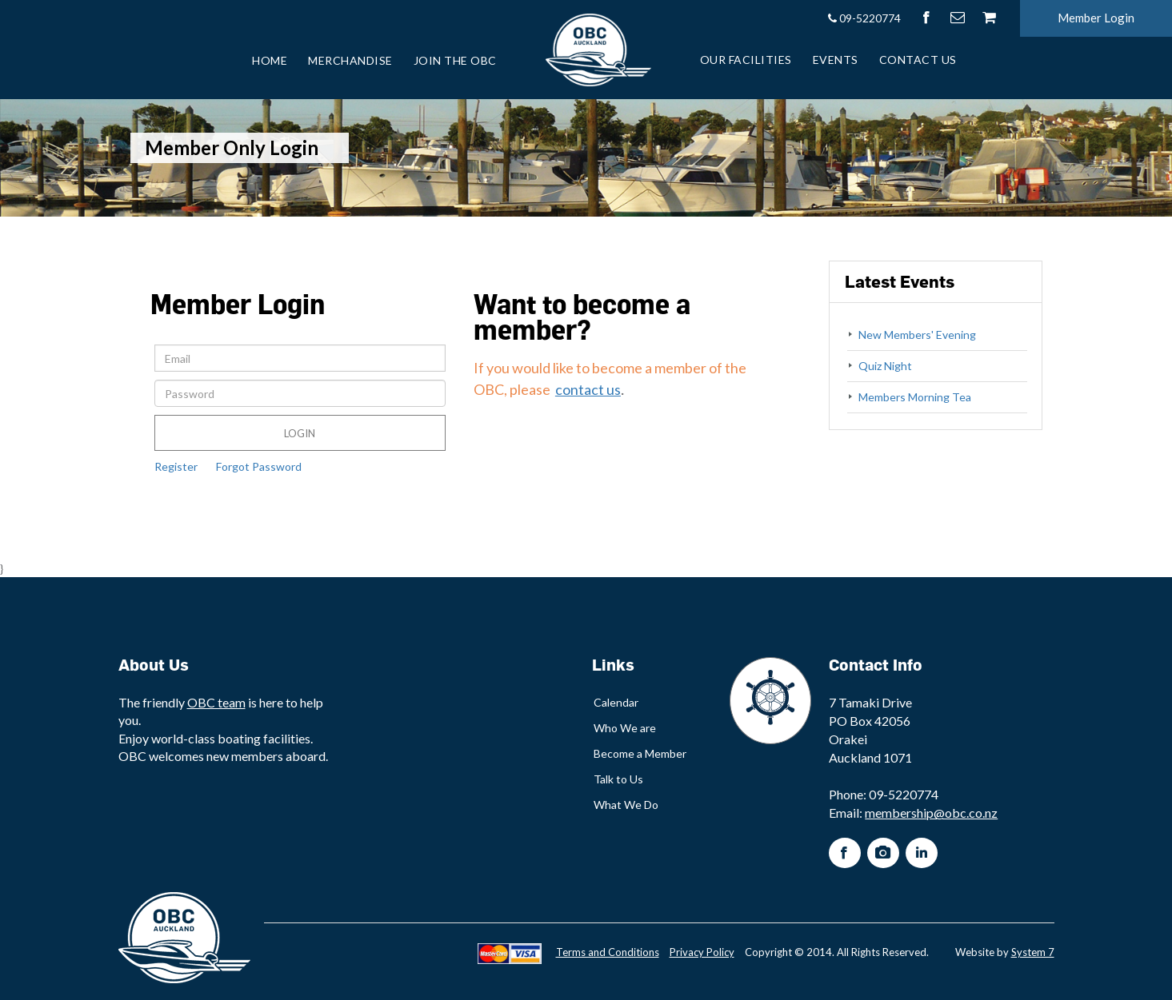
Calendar (616, 702)
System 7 (1032, 952)
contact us (588, 389)
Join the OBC (455, 60)
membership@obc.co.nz (931, 812)
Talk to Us (618, 779)
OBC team (216, 702)
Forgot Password (259, 466)
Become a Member (640, 753)
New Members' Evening (917, 334)
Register (176, 466)
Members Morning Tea (914, 397)
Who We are (625, 728)
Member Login (1096, 17)
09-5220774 (864, 18)
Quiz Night (885, 366)
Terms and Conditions (607, 952)
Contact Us (918, 59)
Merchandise (350, 60)
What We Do (626, 804)
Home (269, 60)
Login (299, 433)
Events (835, 59)
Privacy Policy (702, 952)
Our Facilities (746, 59)
